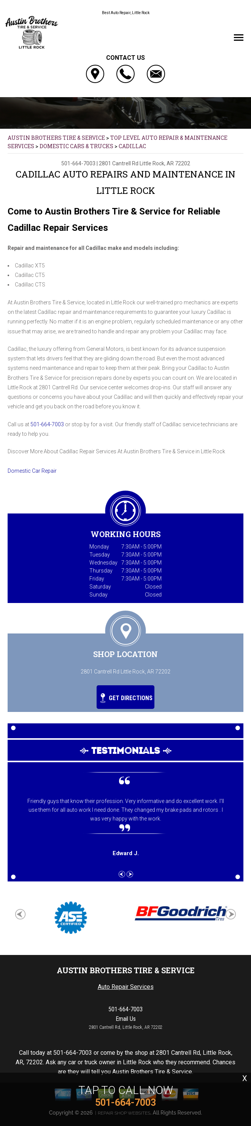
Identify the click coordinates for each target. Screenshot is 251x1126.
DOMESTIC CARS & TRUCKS (76, 146)
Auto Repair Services (126, 986)
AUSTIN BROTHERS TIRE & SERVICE (56, 137)
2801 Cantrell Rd (118, 163)
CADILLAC (132, 146)
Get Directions (126, 698)
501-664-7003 (78, 163)
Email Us (126, 1018)
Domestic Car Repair (32, 471)
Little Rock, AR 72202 (165, 163)
